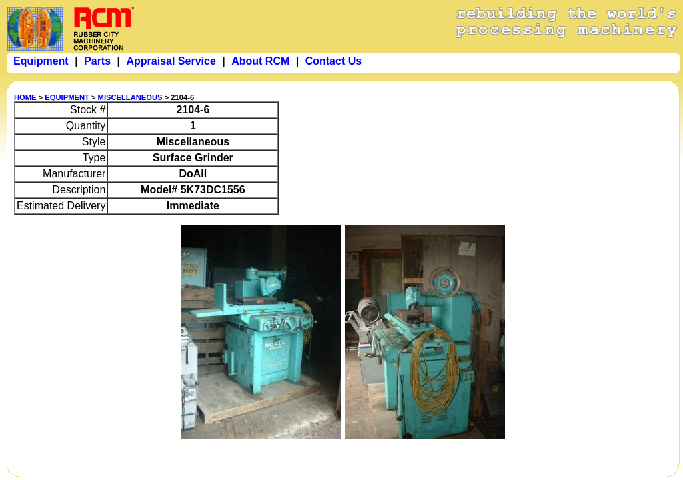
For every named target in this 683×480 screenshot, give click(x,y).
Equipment (41, 61)
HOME (25, 97)
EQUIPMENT (67, 97)
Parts (97, 61)
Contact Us (333, 61)
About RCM (260, 61)
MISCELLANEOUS (130, 97)
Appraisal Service (170, 61)
